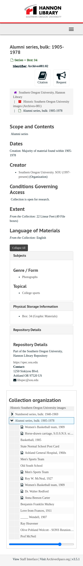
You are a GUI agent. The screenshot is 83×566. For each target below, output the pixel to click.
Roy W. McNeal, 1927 (39, 478)
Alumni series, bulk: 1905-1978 (34, 420)
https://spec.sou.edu (25, 362)
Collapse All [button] (18, 247)
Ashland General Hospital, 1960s (45, 452)
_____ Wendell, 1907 (34, 517)
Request (61, 77)
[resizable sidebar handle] (41, 544)
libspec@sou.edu (28, 380)
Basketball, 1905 (31, 440)
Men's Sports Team (32, 459)
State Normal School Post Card (40, 446)
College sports (31, 293)
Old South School (32, 465)
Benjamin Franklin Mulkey (37, 504)
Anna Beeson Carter (37, 497)
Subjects (19, 255)
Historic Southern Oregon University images (38, 407)
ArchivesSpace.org (58, 559)
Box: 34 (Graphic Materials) (39, 316)
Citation (43, 77)
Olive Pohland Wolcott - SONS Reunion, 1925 (49, 530)
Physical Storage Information (35, 306)
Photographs (30, 277)
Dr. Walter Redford (37, 491)
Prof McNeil (28, 536)
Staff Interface (29, 559)
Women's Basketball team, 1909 (45, 427)
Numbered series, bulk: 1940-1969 (36, 414)
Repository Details (27, 329)
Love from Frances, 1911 (36, 510)
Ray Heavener (29, 523)
